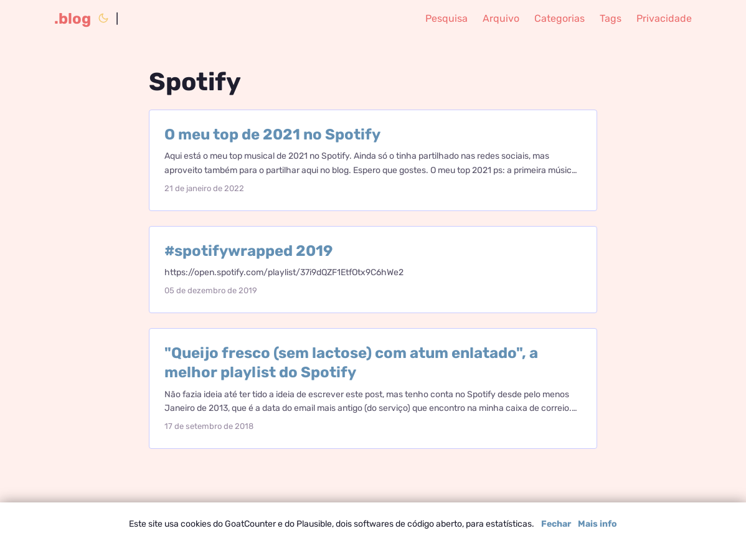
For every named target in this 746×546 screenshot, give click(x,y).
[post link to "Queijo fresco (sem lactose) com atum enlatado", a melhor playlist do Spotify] (373, 388)
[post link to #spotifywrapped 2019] (373, 270)
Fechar (556, 524)
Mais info (597, 524)
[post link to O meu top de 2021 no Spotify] (373, 160)
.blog (72, 18)
